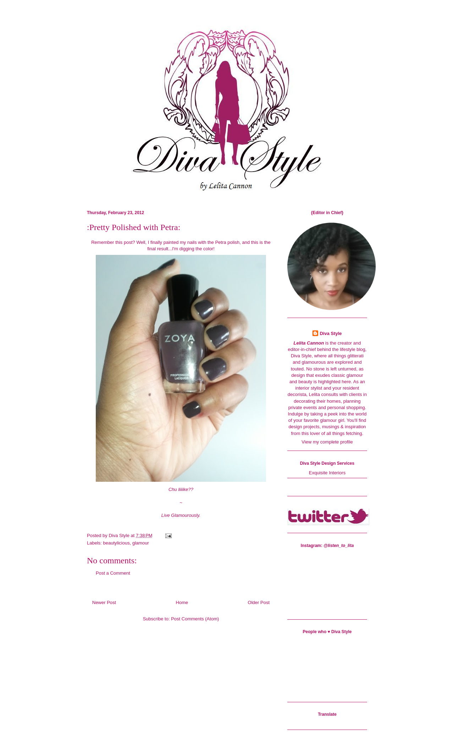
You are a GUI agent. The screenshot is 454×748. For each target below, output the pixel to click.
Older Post (259, 602)
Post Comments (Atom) (195, 618)
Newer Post (104, 602)
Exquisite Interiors (327, 472)
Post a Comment (113, 573)
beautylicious (116, 543)
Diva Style (331, 333)
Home (182, 602)
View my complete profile (327, 442)
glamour (140, 543)
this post (123, 242)
